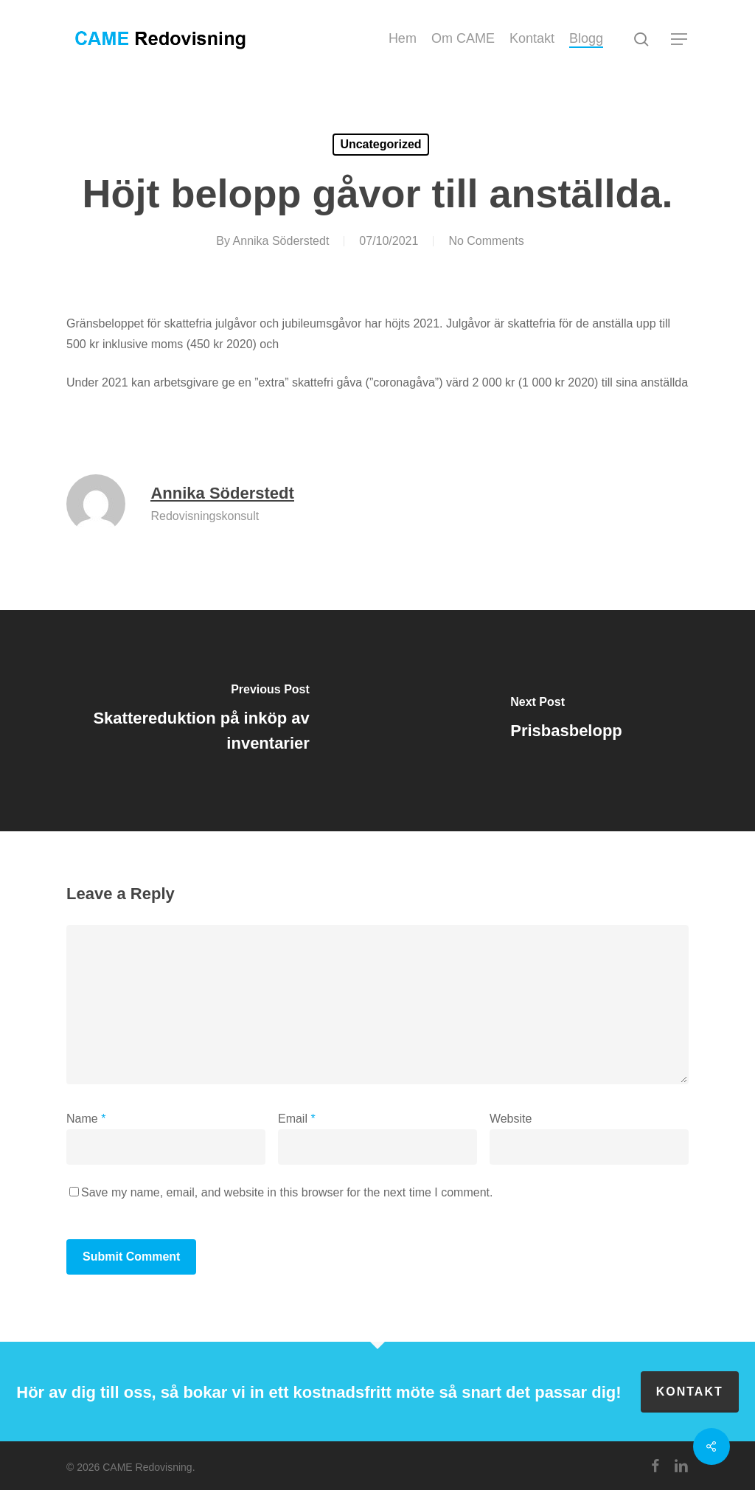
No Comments (485, 241)
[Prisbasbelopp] (566, 720)
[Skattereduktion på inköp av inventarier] (189, 720)
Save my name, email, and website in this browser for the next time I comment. (287, 1192)
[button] (680, 39)
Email (297, 1118)
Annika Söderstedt (281, 241)
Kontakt (689, 1391)
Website (511, 1118)
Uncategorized (380, 144)
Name (85, 1118)
